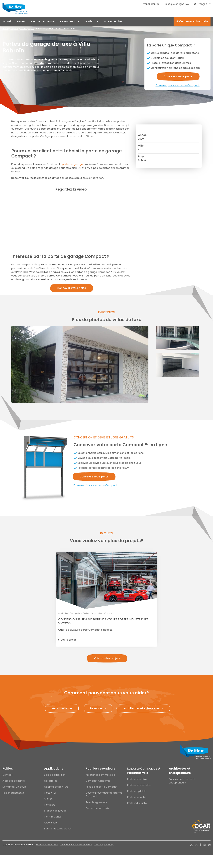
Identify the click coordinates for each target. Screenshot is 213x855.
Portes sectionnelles (139, 785)
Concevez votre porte (192, 21)
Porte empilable (136, 791)
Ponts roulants (52, 816)
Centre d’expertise (43, 21)
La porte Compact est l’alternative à (143, 771)
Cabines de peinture (56, 786)
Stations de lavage (55, 810)
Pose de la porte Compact (101, 786)
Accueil (6, 21)
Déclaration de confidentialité (76, 844)
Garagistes (50, 780)
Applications (53, 769)
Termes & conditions (47, 844)
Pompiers (49, 804)
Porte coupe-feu (137, 797)
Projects (14, 28)
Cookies (98, 844)
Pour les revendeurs (100, 769)
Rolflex (90, 21)
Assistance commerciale (100, 775)
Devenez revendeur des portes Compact (104, 794)
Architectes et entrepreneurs (180, 771)
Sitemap (108, 844)
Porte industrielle (137, 803)
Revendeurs (67, 21)
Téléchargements (13, 792)
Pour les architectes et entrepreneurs (182, 780)
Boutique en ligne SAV (177, 4)
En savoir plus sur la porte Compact (178, 85)
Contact (7, 775)
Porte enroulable (137, 779)
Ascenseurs (50, 822)
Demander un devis (14, 786)
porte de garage (72, 164)
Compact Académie (98, 780)
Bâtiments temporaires (58, 828)
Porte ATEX (50, 792)
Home (5, 28)
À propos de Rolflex (13, 780)
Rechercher (115, 21)
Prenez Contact (151, 4)
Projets (21, 21)
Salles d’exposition (55, 775)
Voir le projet (68, 639)
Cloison (48, 798)
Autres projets (27, 28)
